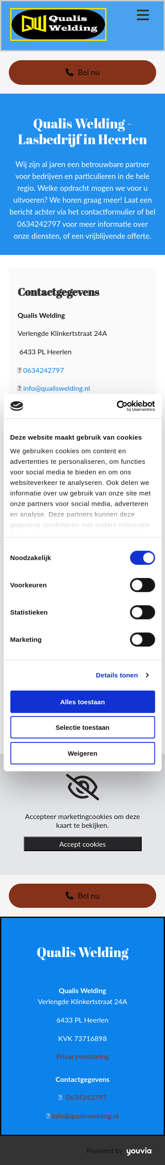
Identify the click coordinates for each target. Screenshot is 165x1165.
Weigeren (82, 753)
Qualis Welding (82, 952)
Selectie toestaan (82, 727)
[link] (82, 787)
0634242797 (43, 370)
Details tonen (117, 675)
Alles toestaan (82, 701)
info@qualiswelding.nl (56, 388)
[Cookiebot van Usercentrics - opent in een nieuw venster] (117, 406)
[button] (82, 72)
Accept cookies (82, 844)
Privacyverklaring (82, 1056)
